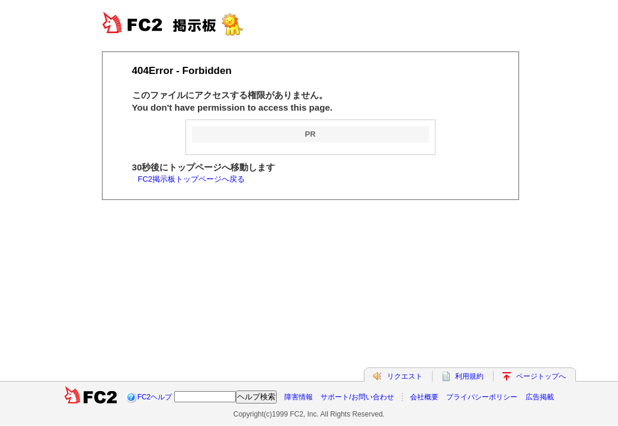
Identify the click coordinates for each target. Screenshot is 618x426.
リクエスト (404, 376)
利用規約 (469, 376)
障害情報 (298, 397)
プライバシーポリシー (481, 397)
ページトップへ (541, 376)
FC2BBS (185, 23)
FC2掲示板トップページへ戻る (191, 179)
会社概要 (424, 397)
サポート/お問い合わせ (357, 397)
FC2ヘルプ (154, 397)
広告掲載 (540, 397)
